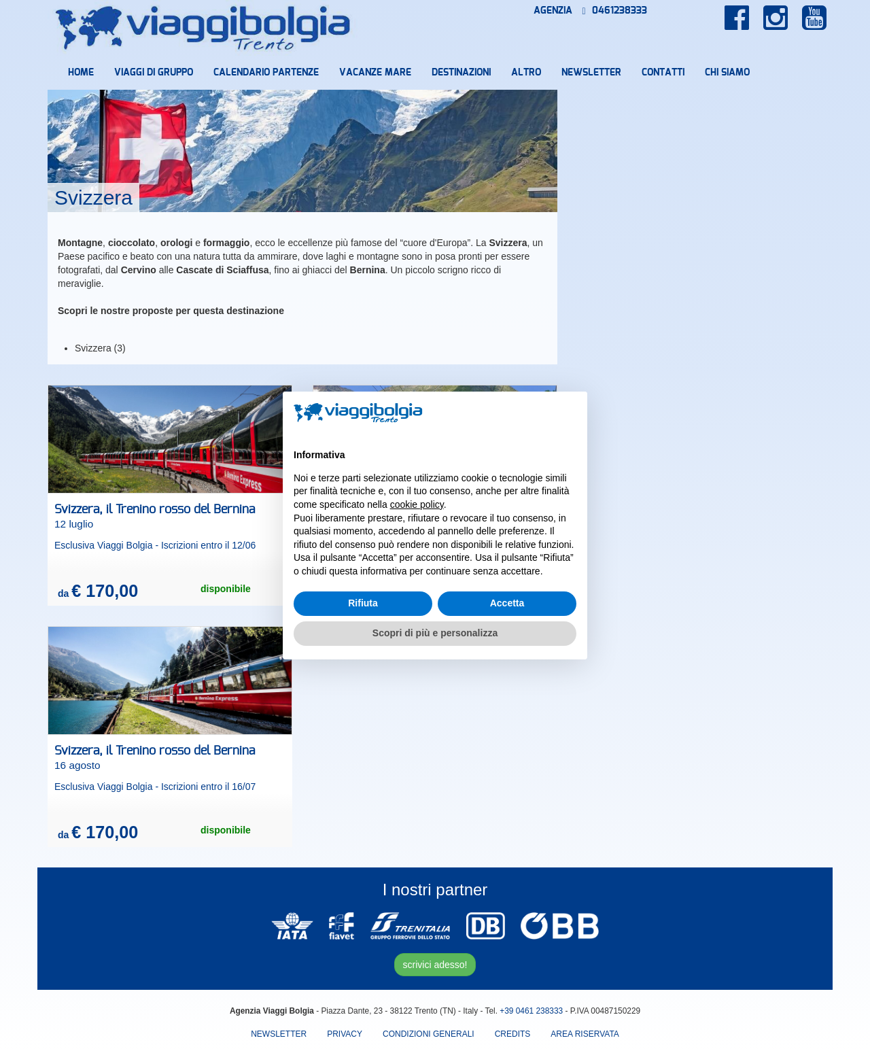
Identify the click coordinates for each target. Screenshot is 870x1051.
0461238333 (614, 11)
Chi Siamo (727, 72)
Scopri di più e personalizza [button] (435, 632)
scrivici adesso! (435, 964)
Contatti (663, 72)
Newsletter (591, 72)
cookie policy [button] (417, 504)
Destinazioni (461, 72)
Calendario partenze (266, 72)
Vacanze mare (375, 72)
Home (81, 72)
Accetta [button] (507, 603)
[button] (569, 413)
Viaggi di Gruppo (153, 72)
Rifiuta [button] (363, 603)
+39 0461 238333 (531, 1011)
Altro (526, 72)
